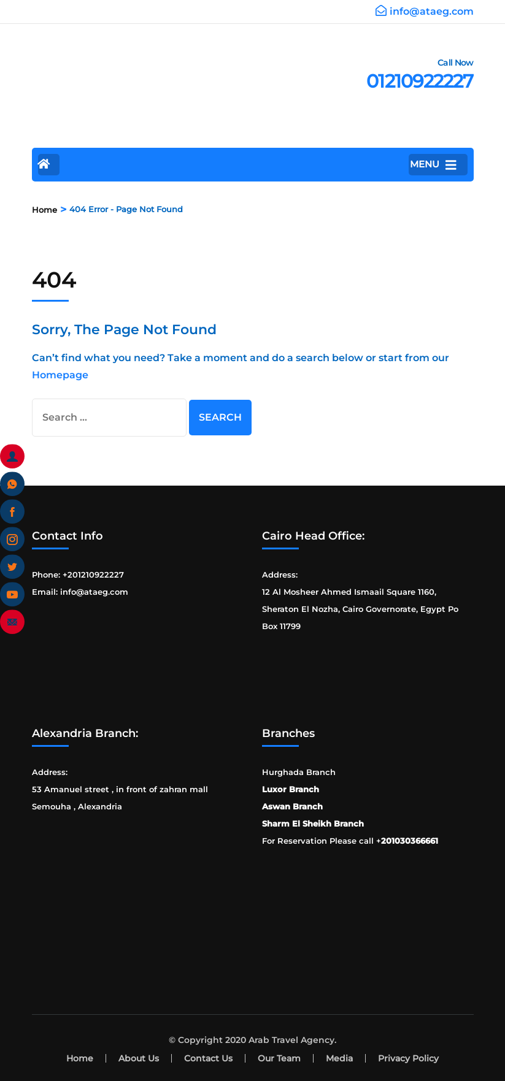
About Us (138, 1058)
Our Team (279, 1058)
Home (79, 1058)
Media (339, 1058)
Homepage (60, 375)
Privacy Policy (408, 1058)
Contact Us (208, 1058)
